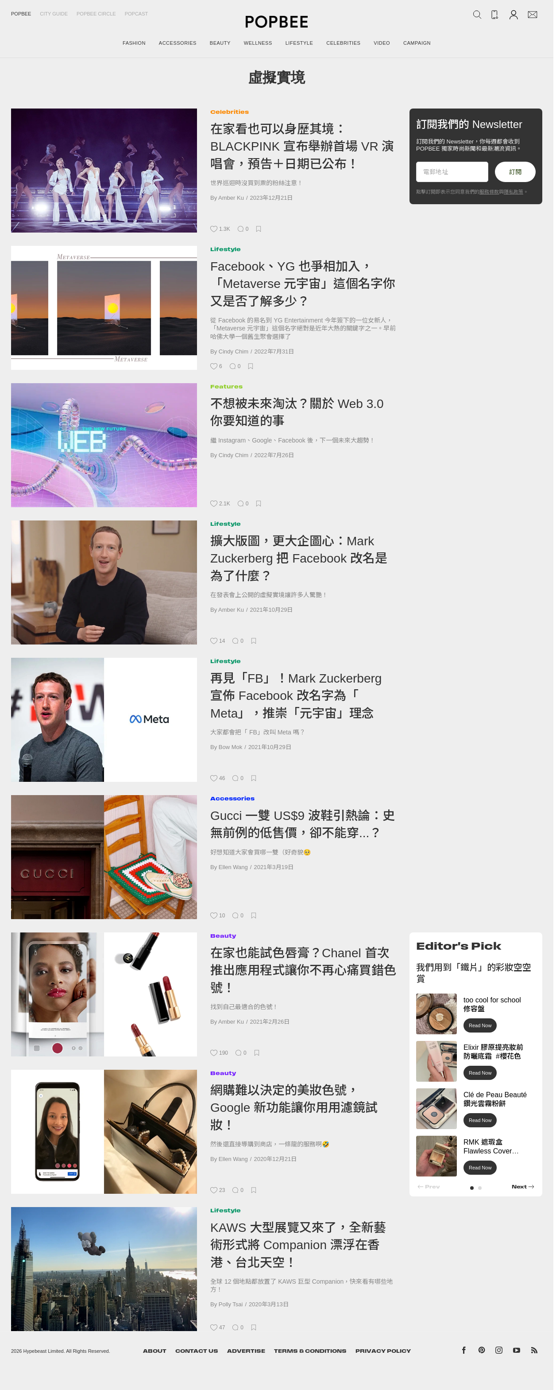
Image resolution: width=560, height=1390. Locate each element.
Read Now (480, 1025)
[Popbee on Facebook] (464, 1352)
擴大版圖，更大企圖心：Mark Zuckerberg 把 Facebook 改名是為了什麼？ (298, 558)
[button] (472, 1188)
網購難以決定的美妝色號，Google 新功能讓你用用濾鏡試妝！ (294, 1107)
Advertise (246, 1351)
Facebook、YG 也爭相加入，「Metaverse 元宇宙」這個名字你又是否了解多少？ (303, 284)
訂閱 (515, 171)
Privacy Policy (383, 1351)
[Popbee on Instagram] (498, 1352)
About (154, 1351)
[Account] (513, 14)
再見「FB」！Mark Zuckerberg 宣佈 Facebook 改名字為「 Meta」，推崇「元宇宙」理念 (296, 696)
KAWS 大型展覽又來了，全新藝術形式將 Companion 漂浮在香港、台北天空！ (298, 1245)
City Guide (54, 13)
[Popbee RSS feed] (534, 1352)
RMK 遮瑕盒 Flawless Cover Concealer (487, 1151)
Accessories (232, 798)
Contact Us (196, 1351)
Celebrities (229, 112)
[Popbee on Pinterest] (481, 1352)
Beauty (223, 936)
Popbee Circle (96, 13)
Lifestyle (225, 249)
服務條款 (489, 191)
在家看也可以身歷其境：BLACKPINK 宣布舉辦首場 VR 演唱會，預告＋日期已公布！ (302, 146)
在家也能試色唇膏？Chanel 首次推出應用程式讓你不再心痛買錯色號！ (303, 970)
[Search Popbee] (477, 14)
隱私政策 (513, 191)
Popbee (21, 13)
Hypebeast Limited (43, 1351)
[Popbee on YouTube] (517, 1352)
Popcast (136, 13)
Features (226, 386)
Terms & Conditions (310, 1351)
